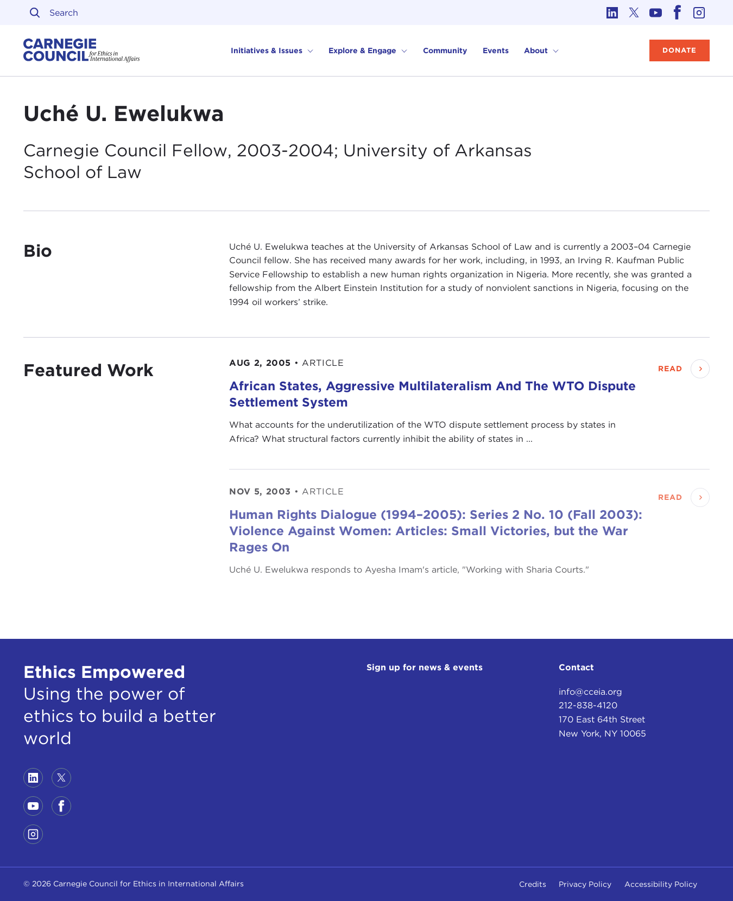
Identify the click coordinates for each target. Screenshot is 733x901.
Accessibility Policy (660, 884)
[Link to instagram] (699, 12)
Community (445, 50)
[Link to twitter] (633, 12)
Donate (679, 50)
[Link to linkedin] (612, 12)
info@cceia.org (590, 692)
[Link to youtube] (655, 12)
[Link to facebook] (677, 12)
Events (496, 50)
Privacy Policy (585, 884)
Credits (532, 884)
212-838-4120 (588, 705)
